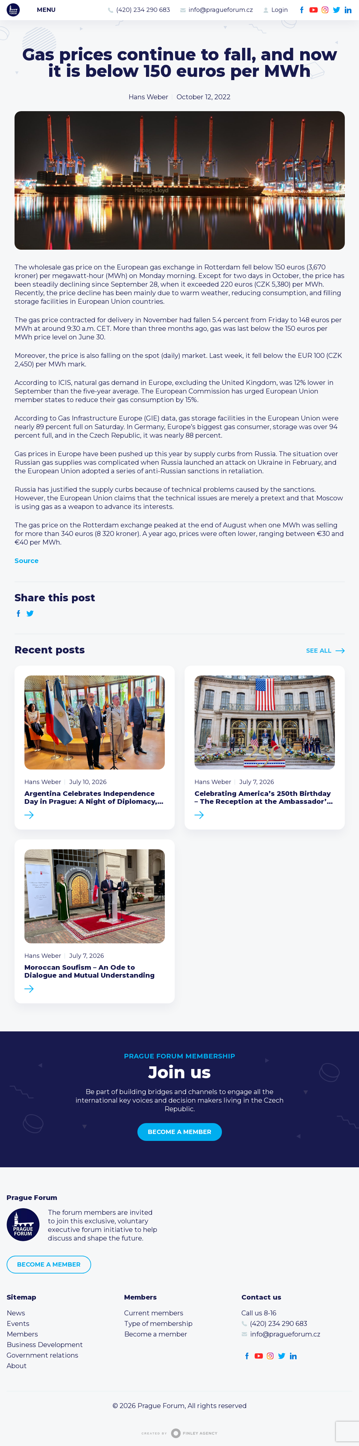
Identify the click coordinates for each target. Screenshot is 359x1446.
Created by (180, 1433)
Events (18, 1324)
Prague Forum (13, 9)
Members (22, 1334)
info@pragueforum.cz (221, 10)
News (16, 1313)
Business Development (45, 1345)
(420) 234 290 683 (143, 10)
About (17, 1366)
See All (319, 650)
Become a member (179, 1132)
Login (279, 10)
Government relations (42, 1355)
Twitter (337, 10)
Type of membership (158, 1324)
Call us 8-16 (258, 1313)
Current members (153, 1313)
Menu (46, 10)
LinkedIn (348, 10)
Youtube (313, 10)
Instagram (325, 10)
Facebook (302, 10)
